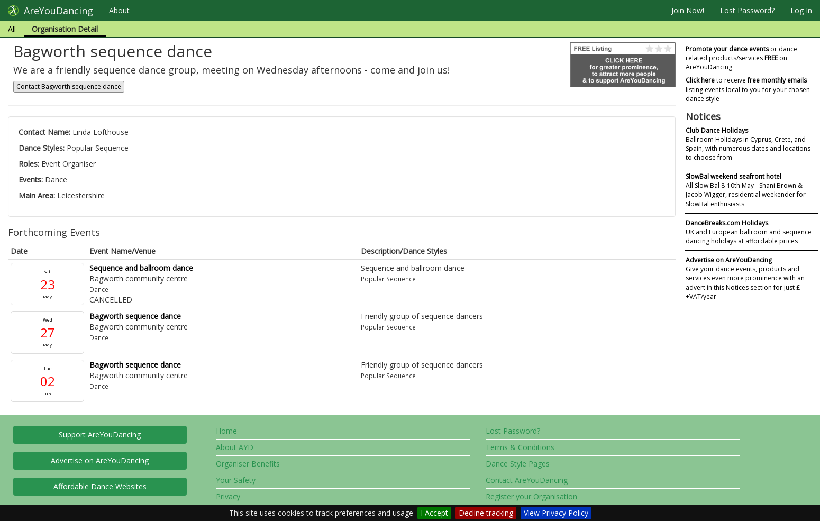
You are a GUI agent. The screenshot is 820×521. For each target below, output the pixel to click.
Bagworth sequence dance (135, 316)
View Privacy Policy (556, 513)
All (12, 29)
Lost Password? (747, 10)
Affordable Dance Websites (100, 486)
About (119, 10)
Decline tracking (486, 513)
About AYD (234, 447)
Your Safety (236, 480)
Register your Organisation (531, 496)
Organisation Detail (65, 29)
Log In (801, 10)
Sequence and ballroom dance (141, 268)
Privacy (228, 496)
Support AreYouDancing (100, 434)
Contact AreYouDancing (527, 480)
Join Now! (687, 10)
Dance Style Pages (518, 464)
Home (226, 431)
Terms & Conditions (520, 447)
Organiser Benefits (248, 464)
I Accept (434, 513)
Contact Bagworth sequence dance (68, 86)
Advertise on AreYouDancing (100, 460)
